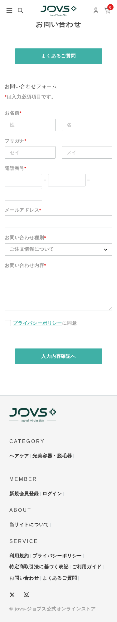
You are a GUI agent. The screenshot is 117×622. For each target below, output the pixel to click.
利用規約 (19, 555)
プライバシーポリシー (37, 323)
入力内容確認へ (58, 356)
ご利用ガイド (87, 566)
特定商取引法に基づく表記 (39, 566)
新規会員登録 (24, 493)
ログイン (52, 493)
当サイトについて (29, 524)
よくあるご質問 (58, 55)
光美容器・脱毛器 (52, 455)
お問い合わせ (24, 577)
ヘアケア (19, 455)
